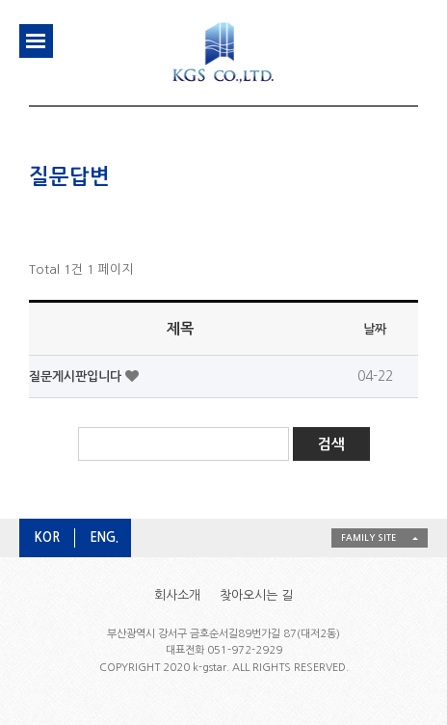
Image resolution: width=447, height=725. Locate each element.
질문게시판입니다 (77, 376)
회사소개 (177, 595)
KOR (47, 537)
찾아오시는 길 (256, 595)
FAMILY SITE (368, 537)
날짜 (374, 329)
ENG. (104, 537)
